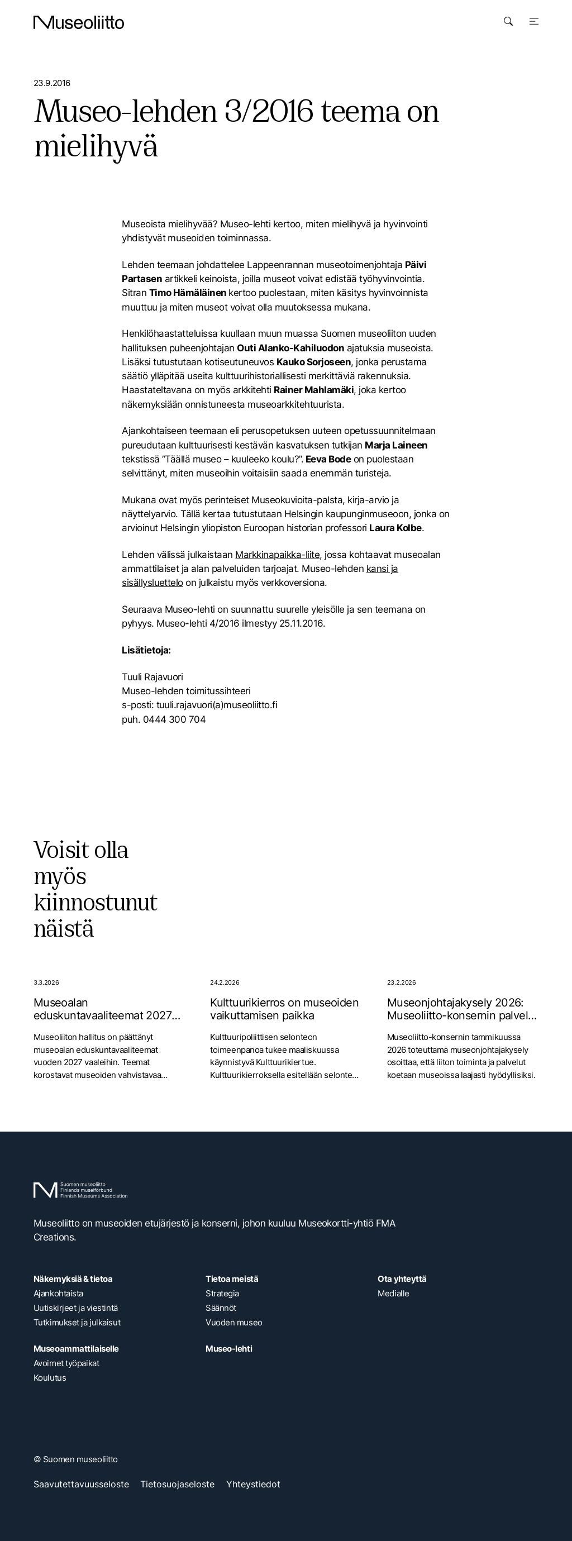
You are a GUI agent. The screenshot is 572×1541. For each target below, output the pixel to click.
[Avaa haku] (508, 21)
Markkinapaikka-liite (277, 554)
